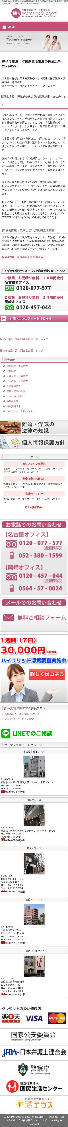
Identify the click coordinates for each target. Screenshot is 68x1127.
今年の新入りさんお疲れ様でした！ (23, 714)
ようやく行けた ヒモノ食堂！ (20, 719)
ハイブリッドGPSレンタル (21, 411)
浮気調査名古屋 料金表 (22, 257)
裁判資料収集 (14, 406)
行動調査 (11, 371)
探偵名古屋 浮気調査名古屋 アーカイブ (24, 339)
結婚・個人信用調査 (17, 376)
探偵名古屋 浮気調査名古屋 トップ (21, 350)
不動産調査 (12, 401)
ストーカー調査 (15, 396)
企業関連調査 (14, 386)
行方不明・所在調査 (17, 381)
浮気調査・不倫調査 (17, 366)
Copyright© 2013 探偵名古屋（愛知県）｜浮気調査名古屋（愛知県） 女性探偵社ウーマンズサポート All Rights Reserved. (34, 1120)
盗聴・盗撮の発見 (16, 391)
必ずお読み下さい (34, 507)
